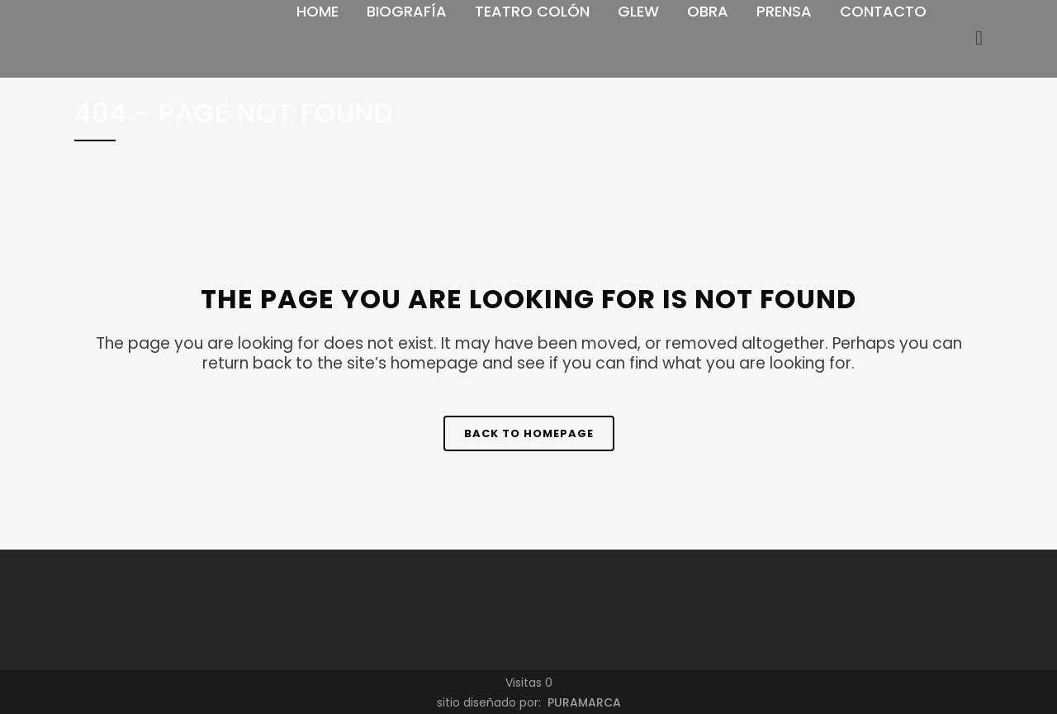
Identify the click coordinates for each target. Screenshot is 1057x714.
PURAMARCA (582, 702)
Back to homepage (529, 433)
